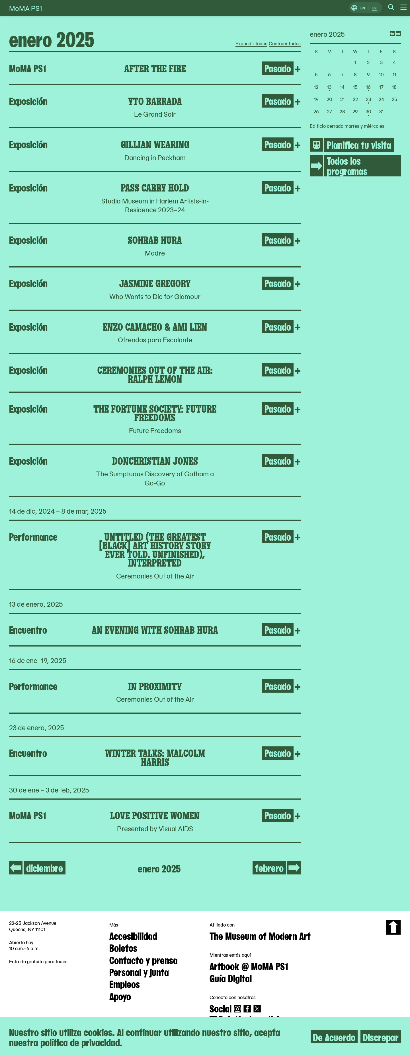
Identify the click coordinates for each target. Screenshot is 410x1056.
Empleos (124, 983)
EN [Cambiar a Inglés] (362, 8)
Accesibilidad (133, 935)
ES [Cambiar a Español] (374, 8)
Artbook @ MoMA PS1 (249, 965)
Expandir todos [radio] (251, 43)
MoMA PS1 (25, 7)
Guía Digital (231, 977)
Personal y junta (139, 971)
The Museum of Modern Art (260, 935)
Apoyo (120, 995)
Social (220, 1008)
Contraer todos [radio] (285, 43)
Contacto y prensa (143, 959)
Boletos (123, 947)
